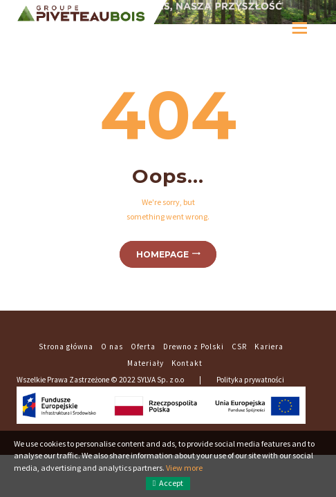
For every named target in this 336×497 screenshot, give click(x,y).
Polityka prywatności (250, 379)
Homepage (162, 254)
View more (184, 467)
